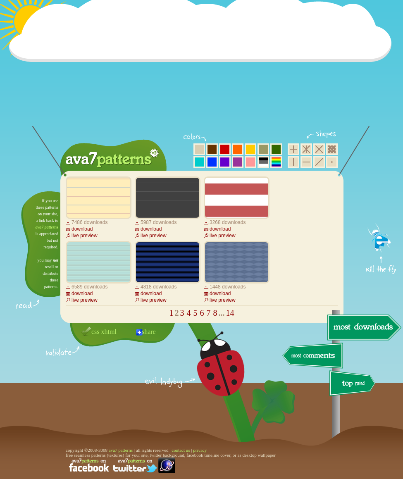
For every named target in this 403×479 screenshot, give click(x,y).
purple (237, 162)
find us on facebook (89, 465)
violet (225, 162)
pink (250, 162)
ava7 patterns (47, 227)
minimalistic (332, 162)
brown (212, 149)
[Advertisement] (203, 68)
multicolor (276, 162)
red (225, 149)
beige (199, 149)
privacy (200, 450)
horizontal (306, 162)
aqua (199, 162)
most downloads (363, 327)
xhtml (109, 331)
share (149, 331)
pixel (332, 149)
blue (212, 162)
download (82, 229)
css (95, 331)
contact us (181, 450)
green (276, 149)
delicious (212, 373)
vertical (293, 162)
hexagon (306, 149)
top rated (354, 384)
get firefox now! (381, 194)
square (293, 149)
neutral (263, 162)
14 (230, 312)
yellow (250, 149)
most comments (313, 356)
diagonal (319, 162)
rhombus (319, 149)
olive (263, 149)
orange (237, 149)
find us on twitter (135, 465)
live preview (85, 235)
